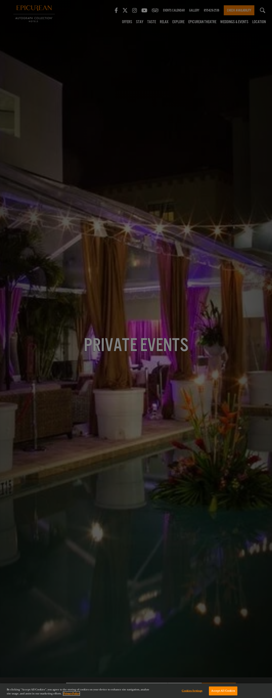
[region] (136, 690)
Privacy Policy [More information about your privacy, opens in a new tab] (71, 693)
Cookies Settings (192, 690)
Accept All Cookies (223, 690)
